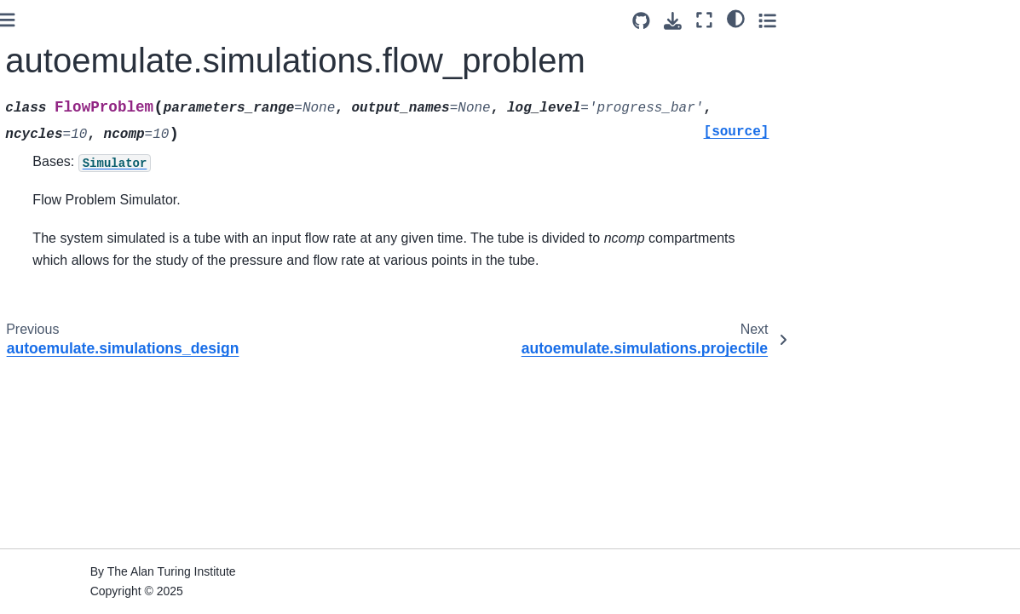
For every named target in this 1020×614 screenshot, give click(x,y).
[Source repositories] (865, 21)
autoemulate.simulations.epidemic (117, 71)
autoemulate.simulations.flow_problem (118, 165)
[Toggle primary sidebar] (233, 20)
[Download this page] (897, 21)
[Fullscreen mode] (928, 20)
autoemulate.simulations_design (118, 118)
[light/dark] (959, 17)
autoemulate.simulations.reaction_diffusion (119, 260)
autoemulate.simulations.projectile (117, 213)
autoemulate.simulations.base (117, 23)
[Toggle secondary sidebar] (990, 20)
